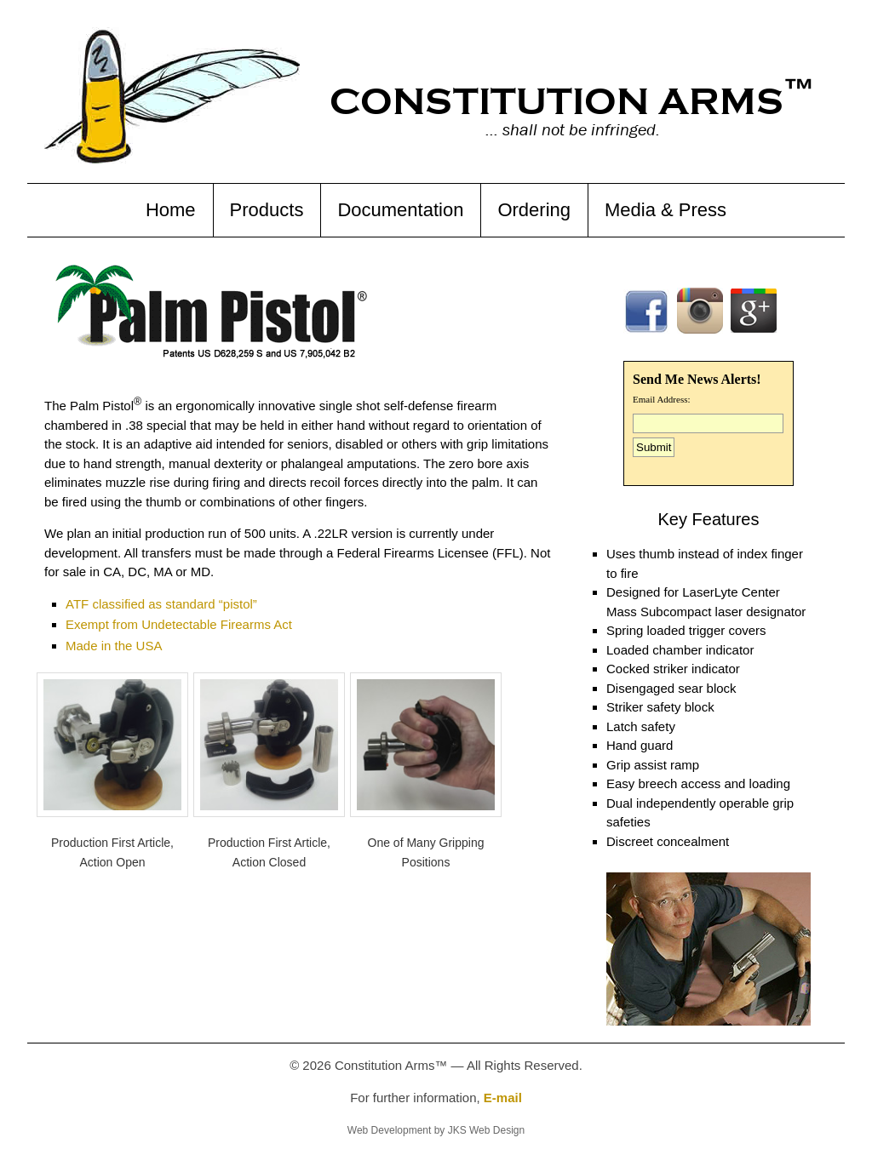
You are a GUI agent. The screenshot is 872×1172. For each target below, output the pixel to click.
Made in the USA (114, 645)
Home (171, 209)
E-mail (503, 1097)
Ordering (534, 209)
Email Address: (662, 399)
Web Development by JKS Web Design (436, 1130)
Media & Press (665, 209)
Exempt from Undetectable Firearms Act (179, 624)
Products (267, 209)
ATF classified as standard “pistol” (161, 604)
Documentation (400, 209)
